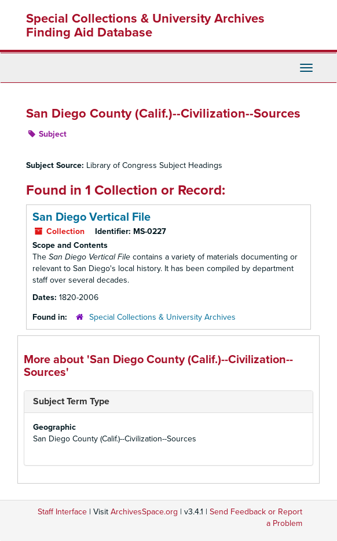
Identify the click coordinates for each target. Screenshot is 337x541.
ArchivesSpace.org (144, 512)
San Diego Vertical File (91, 217)
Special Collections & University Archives (162, 317)
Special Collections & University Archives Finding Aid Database (145, 25)
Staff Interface (62, 512)
